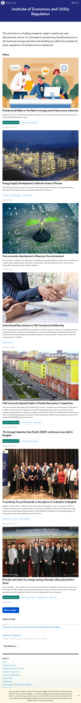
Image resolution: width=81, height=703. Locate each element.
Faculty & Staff (7, 678)
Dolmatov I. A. (7, 635)
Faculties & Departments (10, 672)
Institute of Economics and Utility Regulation (40, 11)
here (34, 694)
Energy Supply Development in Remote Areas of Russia (32, 183)
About (5, 658)
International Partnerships (11, 675)
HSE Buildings (7, 681)
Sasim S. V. (17, 635)
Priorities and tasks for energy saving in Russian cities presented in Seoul (38, 581)
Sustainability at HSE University (12, 668)
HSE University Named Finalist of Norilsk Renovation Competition (37, 403)
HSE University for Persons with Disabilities (17, 684)
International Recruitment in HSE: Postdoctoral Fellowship (33, 325)
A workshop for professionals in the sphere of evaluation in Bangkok (39, 501)
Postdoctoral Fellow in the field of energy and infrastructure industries (40, 110)
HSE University (11, 3)
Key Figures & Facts (9, 665)
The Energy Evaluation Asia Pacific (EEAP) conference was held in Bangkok (37, 433)
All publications (11, 646)
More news (11, 610)
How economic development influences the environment (33, 256)
